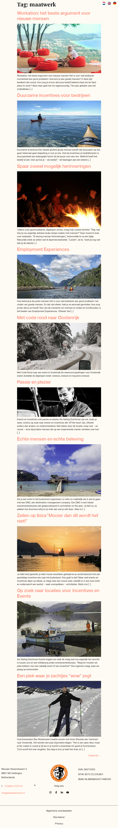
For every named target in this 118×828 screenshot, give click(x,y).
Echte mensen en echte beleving (50, 439)
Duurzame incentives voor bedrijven (53, 95)
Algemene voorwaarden (59, 811)
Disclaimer (59, 817)
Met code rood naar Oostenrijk (48, 317)
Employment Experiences (43, 249)
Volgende (94, 755)
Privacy (59, 823)
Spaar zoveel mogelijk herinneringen (54, 166)
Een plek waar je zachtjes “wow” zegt (54, 676)
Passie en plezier (34, 382)
